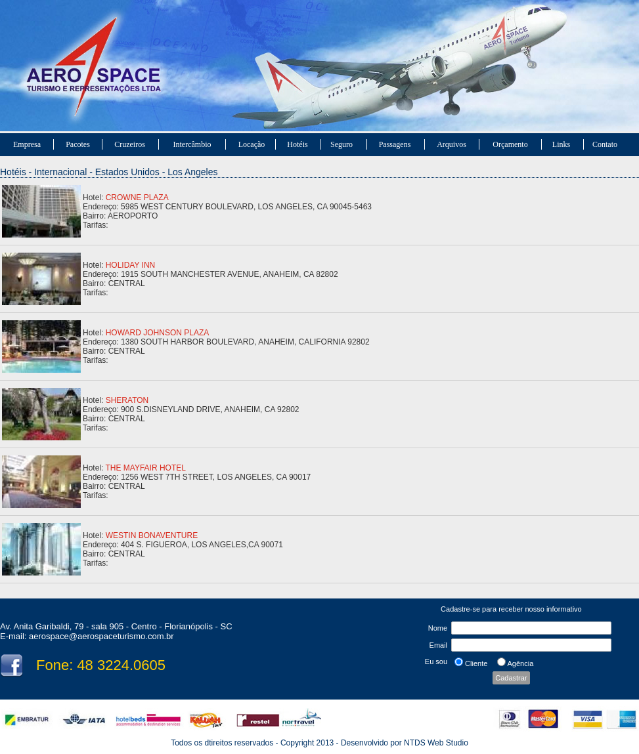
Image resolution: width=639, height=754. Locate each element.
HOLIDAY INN (131, 265)
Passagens (395, 144)
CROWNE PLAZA (137, 197)
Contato (604, 144)
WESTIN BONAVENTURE (152, 535)
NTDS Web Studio (436, 742)
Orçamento (510, 144)
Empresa (27, 144)
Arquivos (451, 144)
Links (561, 144)
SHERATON (127, 400)
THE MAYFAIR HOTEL (145, 467)
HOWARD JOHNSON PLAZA (157, 332)
